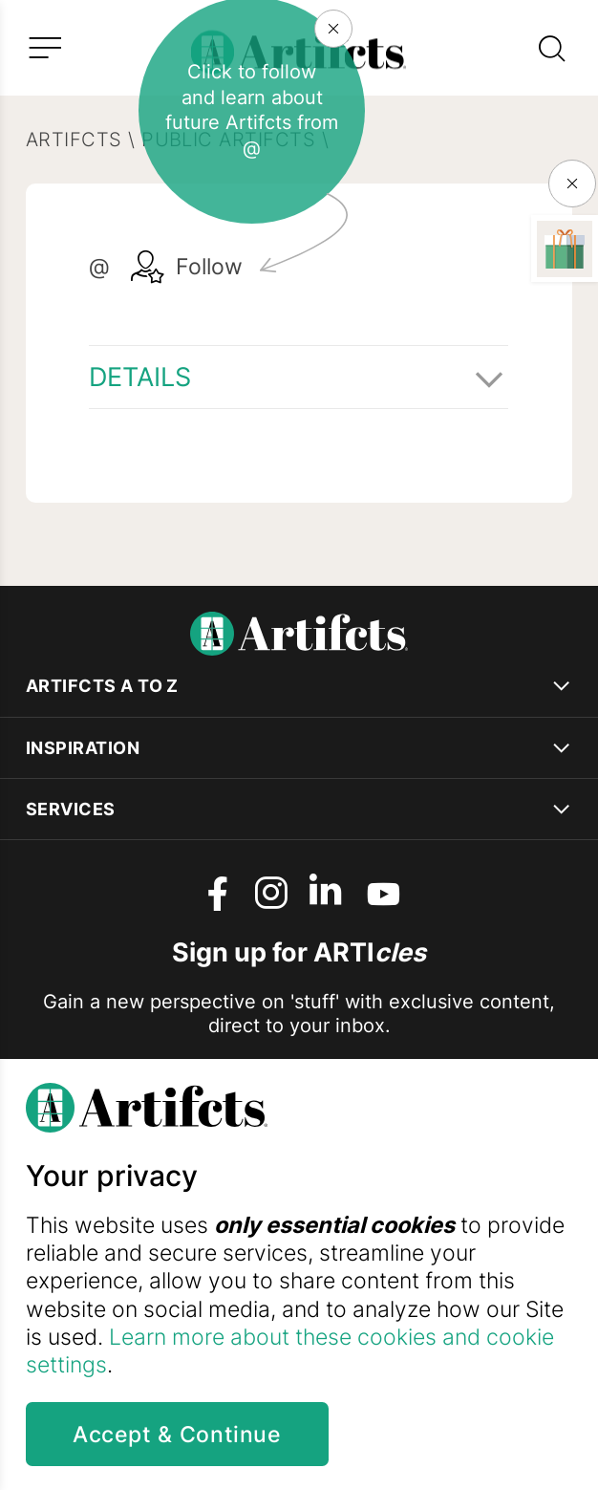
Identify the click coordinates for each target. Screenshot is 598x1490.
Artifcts (74, 139)
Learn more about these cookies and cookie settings (290, 1350)
